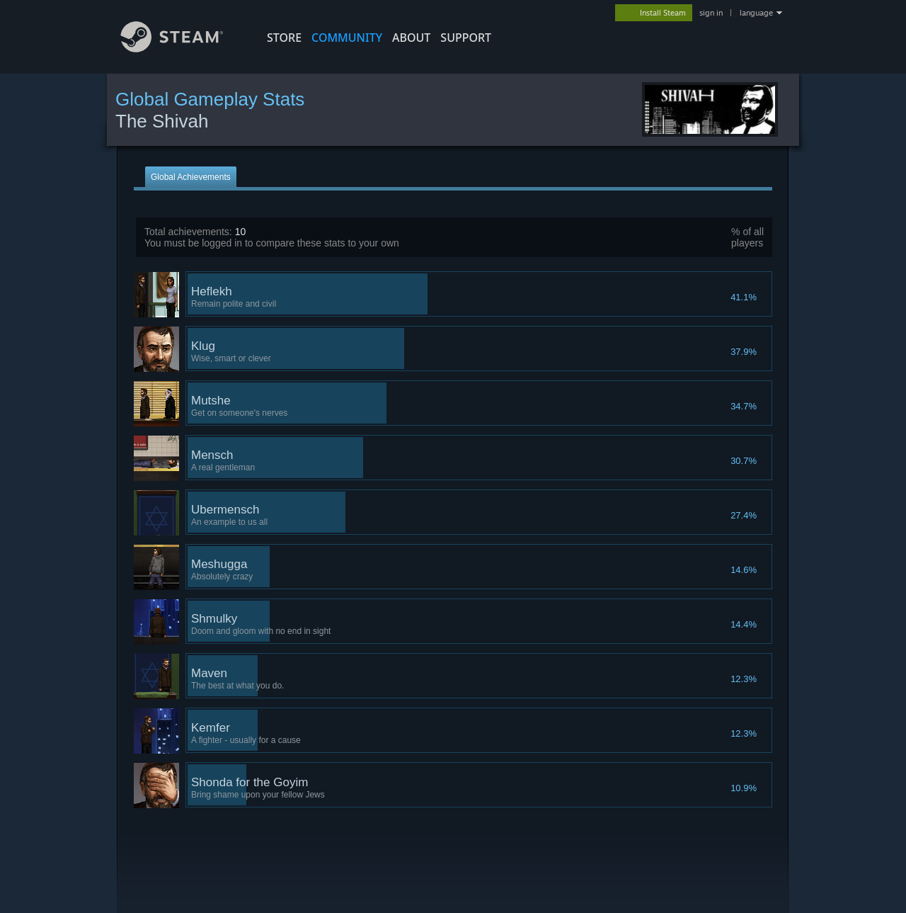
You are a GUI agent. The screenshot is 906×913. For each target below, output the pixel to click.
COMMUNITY (346, 37)
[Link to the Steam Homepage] (182, 48)
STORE (284, 37)
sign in (711, 13)
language (756, 13)
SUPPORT (465, 37)
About (411, 37)
